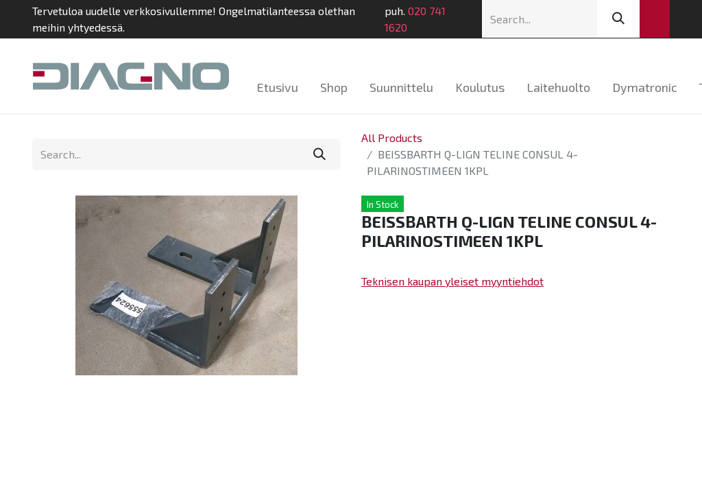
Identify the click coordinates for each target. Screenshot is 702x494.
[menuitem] (277, 87)
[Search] (618, 19)
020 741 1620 (415, 19)
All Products (391, 137)
